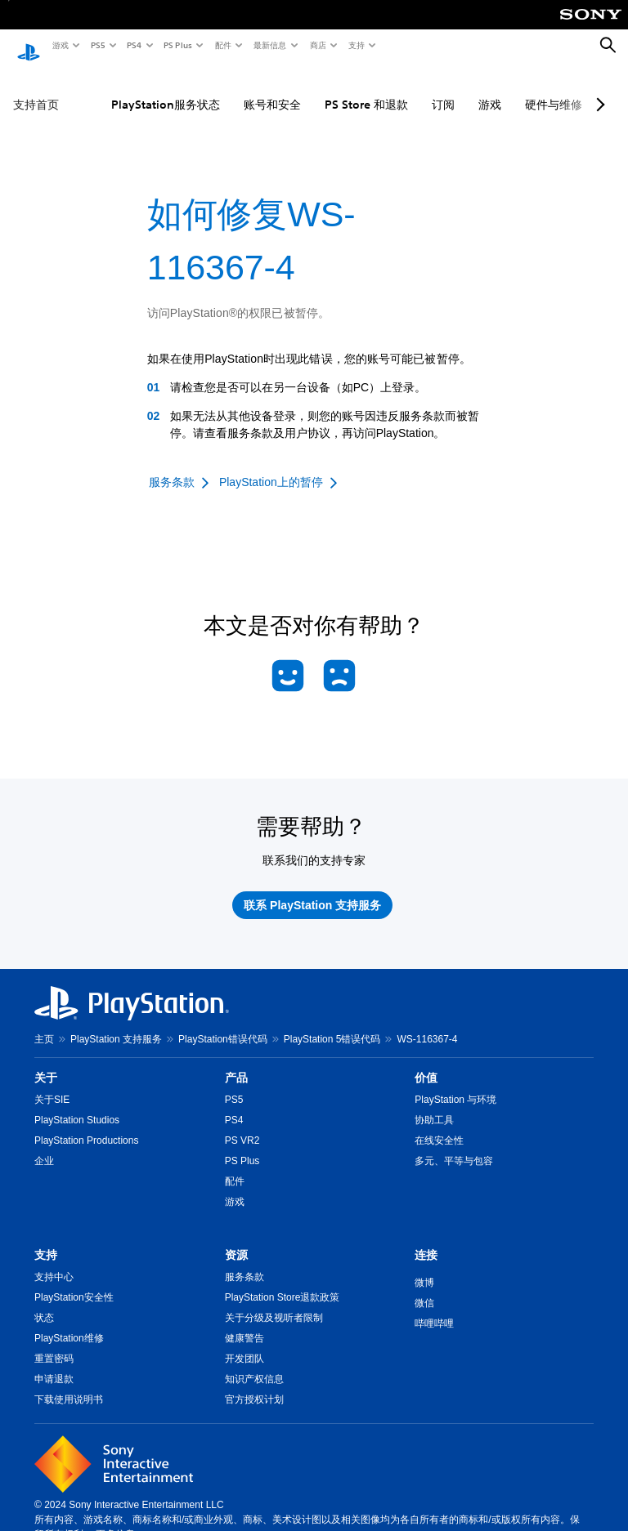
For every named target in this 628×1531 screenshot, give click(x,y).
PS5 (97, 45)
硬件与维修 (553, 89)
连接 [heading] (426, 1239)
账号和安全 (272, 89)
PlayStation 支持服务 (116, 1023)
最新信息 (269, 45)
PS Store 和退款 (366, 89)
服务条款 (244, 1261)
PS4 (133, 45)
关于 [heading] (45, 1062)
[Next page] (598, 89)
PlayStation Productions (86, 1125)
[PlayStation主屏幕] (29, 45)
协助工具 (434, 1104)
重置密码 (54, 1343)
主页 (44, 1023)
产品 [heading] (236, 1062)
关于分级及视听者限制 (274, 1302)
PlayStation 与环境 (455, 1084)
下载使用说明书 (68, 1384)
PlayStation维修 (69, 1322)
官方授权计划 (254, 1384)
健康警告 (244, 1322)
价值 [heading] (426, 1062)
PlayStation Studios (76, 1104)
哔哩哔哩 (434, 1308)
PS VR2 (242, 1125)
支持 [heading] (45, 1239)
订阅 (443, 89)
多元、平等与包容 (454, 1145)
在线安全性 (439, 1125)
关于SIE (52, 1084)
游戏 (60, 45)
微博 (424, 1267)
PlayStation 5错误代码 (332, 1023)
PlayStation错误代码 (222, 1023)
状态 (44, 1302)
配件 (222, 45)
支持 (356, 45)
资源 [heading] (236, 1239)
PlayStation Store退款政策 (282, 1282)
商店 (317, 45)
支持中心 (54, 1261)
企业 (44, 1145)
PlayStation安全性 (74, 1282)
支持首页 (36, 89)
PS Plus (177, 45)
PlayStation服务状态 (165, 89)
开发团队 (244, 1343)
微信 (424, 1287)
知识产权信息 (254, 1363)
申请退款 (54, 1363)
